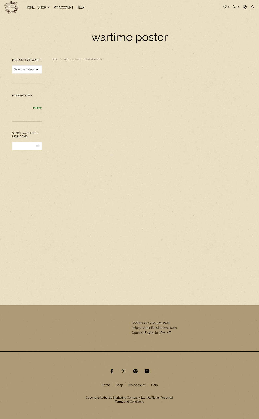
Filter (37, 108)
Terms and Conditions (129, 401)
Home (30, 7)
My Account (63, 7)
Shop (44, 7)
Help (80, 7)
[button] (226, 7)
